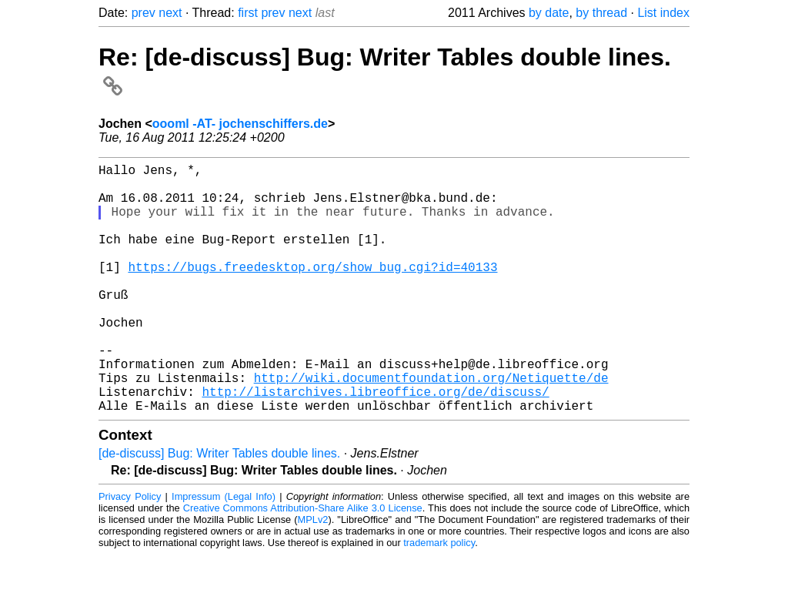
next (170, 12)
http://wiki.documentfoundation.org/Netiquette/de (431, 426)
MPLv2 (313, 575)
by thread (601, 12)
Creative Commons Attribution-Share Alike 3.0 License (302, 563)
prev (143, 12)
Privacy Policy (129, 552)
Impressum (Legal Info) (223, 552)
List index (663, 12)
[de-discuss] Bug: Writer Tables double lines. (219, 508)
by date (549, 12)
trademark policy (439, 598)
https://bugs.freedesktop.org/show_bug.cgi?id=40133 (312, 291)
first (248, 12)
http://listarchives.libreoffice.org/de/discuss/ (375, 443)
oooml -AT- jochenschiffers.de (240, 123)
